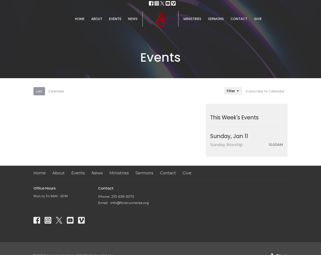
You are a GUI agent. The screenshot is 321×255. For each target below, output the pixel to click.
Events (115, 18)
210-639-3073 (122, 196)
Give (258, 18)
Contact (238, 18)
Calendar (56, 91)
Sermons (216, 18)
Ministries (192, 18)
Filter (233, 91)
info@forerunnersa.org (129, 203)
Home (79, 18)
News (133, 18)
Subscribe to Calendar (265, 91)
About (96, 18)
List (39, 91)
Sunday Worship (226, 144)
